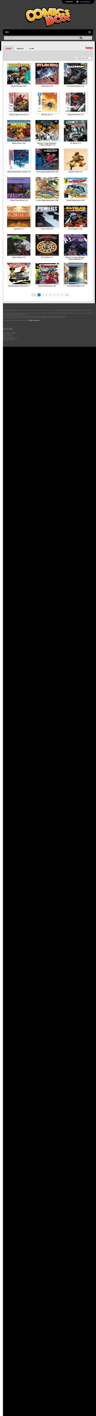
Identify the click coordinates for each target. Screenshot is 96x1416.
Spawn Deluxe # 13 (18, 257)
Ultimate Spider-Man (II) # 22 (18, 115)
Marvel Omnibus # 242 (18, 86)
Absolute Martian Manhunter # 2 (19, 286)
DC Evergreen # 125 (75, 229)
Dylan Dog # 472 (47, 86)
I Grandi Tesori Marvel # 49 (19, 200)
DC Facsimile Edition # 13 (75, 286)
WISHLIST (20, 48)
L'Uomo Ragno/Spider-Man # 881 (47, 172)
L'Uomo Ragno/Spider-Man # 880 (47, 200)
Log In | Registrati (85, 1)
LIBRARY (8, 48)
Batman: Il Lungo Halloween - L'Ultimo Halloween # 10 (47, 144)
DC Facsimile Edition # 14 (75, 86)
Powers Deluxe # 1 (47, 229)
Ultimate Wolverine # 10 (75, 115)
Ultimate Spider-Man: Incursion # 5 (18, 172)
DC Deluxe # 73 (75, 143)
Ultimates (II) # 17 (47, 115)
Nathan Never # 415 (18, 143)
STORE (31, 48)
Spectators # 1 (19, 229)
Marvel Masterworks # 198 (75, 200)
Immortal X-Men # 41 (75, 172)
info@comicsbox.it (34, 320)
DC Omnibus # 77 (47, 257)
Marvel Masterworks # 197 (47, 286)
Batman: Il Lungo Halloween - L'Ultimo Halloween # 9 (75, 258)
